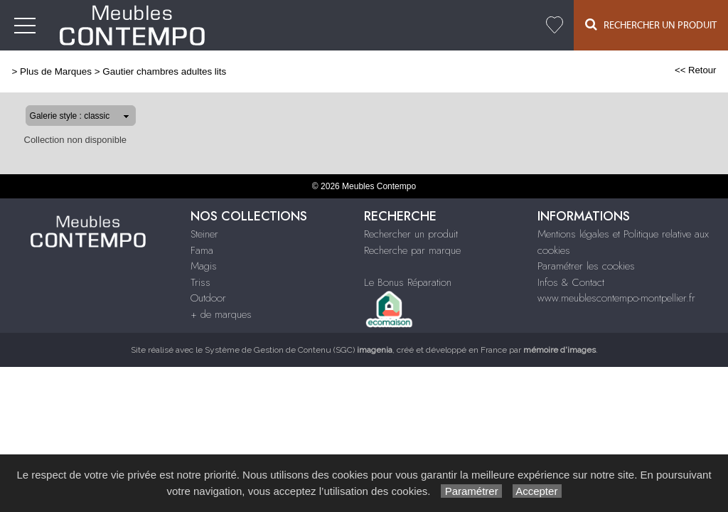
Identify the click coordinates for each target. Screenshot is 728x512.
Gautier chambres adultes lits (164, 71)
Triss (200, 282)
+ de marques (221, 314)
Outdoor (208, 298)
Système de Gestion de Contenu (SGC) (298, 350)
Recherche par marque (412, 250)
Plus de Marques (56, 71)
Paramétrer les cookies (586, 266)
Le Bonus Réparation (407, 282)
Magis (204, 266)
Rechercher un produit (411, 234)
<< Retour (696, 70)
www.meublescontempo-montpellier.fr (616, 298)
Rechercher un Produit (651, 24)
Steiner (204, 234)
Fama (202, 250)
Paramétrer (470, 491)
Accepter (537, 491)
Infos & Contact (570, 282)
